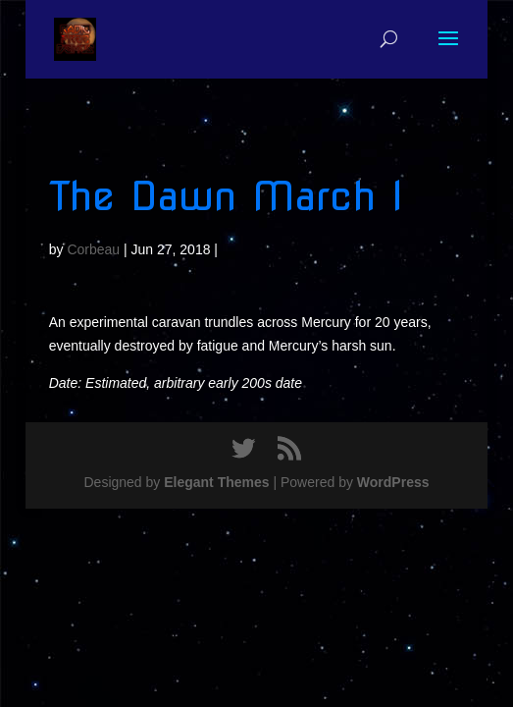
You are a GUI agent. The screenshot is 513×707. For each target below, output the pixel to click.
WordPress (393, 482)
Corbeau (93, 249)
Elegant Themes (216, 482)
